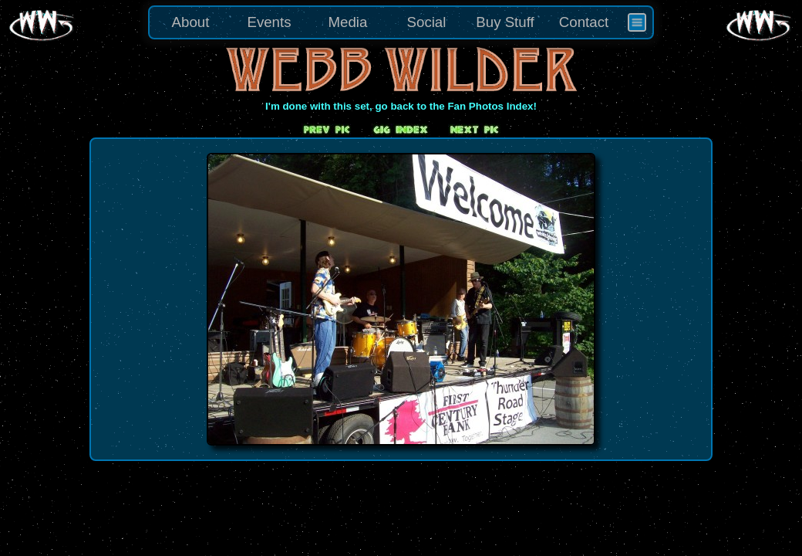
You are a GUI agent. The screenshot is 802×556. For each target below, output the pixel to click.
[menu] (401, 22)
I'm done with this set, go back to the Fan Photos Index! (401, 106)
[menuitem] (637, 22)
